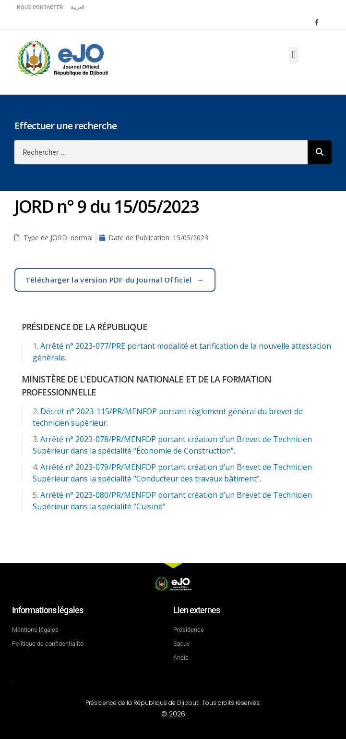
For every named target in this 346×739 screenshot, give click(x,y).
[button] (293, 55)
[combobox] (161, 152)
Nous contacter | (41, 7)
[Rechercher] (320, 152)
